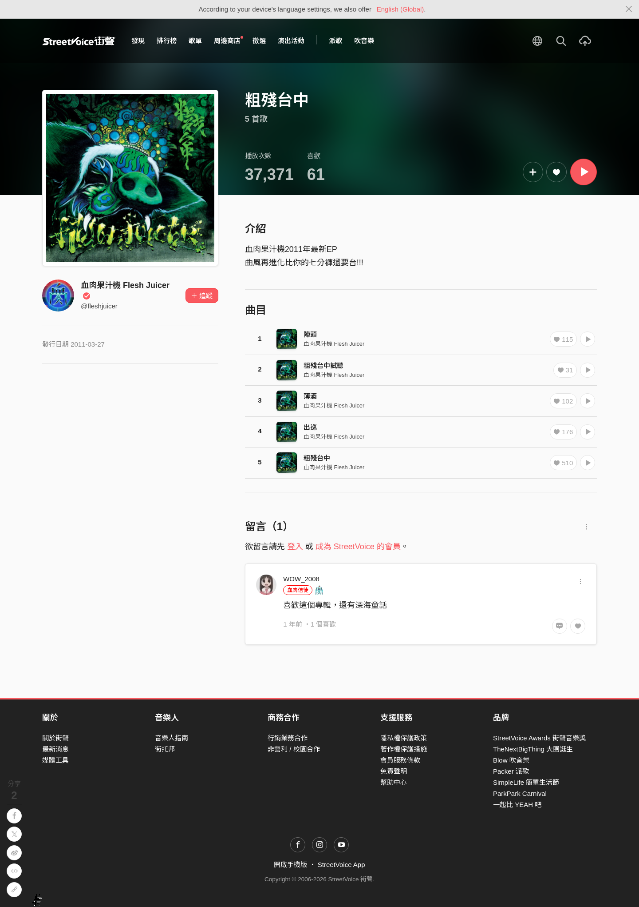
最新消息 (55, 749)
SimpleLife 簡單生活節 (526, 782)
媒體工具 (55, 760)
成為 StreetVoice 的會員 (358, 546)
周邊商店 (228, 40)
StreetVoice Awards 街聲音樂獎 (539, 738)
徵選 (259, 40)
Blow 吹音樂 (511, 760)
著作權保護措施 (403, 749)
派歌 (335, 40)
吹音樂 (364, 40)
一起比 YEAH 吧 (517, 804)
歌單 (195, 40)
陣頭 (310, 334)
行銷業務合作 (288, 738)
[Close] (629, 9)
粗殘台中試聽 (323, 365)
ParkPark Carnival (520, 793)
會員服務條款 (400, 760)
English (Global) (400, 9)
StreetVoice (78, 40)
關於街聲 (55, 738)
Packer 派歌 (511, 771)
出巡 (310, 427)
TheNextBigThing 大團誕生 (533, 749)
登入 (295, 546)
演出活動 (291, 40)
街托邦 (165, 749)
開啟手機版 (290, 864)
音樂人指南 (171, 738)
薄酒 (310, 396)
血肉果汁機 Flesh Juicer (334, 343)
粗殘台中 (317, 458)
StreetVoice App (341, 864)
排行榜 (167, 40)
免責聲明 (393, 771)
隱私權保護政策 (403, 738)
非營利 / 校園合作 (294, 749)
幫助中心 (393, 782)
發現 (138, 40)
